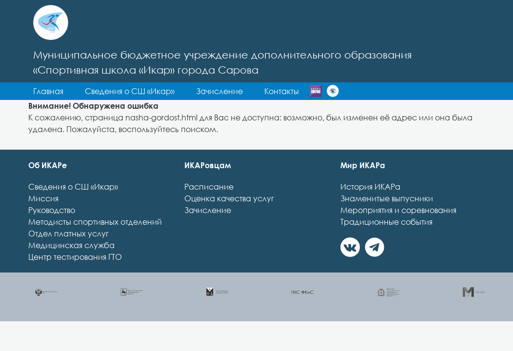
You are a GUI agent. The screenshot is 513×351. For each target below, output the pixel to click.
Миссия (43, 216)
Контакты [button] (223, 109)
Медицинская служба (71, 263)
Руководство (51, 228)
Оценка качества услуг (229, 216)
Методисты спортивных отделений (95, 239)
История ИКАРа (370, 204)
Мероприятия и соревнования (398, 228)
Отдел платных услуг (68, 251)
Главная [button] (153, 91)
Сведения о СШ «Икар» (73, 204)
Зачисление (207, 228)
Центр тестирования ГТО (75, 274)
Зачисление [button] (161, 109)
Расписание (209, 204)
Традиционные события (386, 239)
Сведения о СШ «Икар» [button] (234, 91)
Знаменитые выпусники (386, 216)
